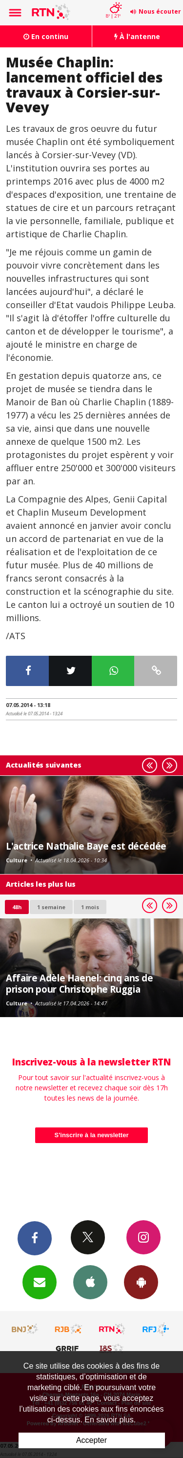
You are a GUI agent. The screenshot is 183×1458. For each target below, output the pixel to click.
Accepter (91, 1440)
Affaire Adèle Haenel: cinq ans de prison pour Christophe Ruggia (79, 983)
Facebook (35, 1237)
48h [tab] (16, 907)
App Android (141, 1281)
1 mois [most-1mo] (90, 907)
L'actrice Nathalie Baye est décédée (86, 846)
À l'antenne (137, 36)
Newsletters (39, 1281)
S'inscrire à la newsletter (92, 1135)
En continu (45, 36)
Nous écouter (160, 11)
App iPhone (90, 1281)
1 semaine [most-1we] (51, 907)
